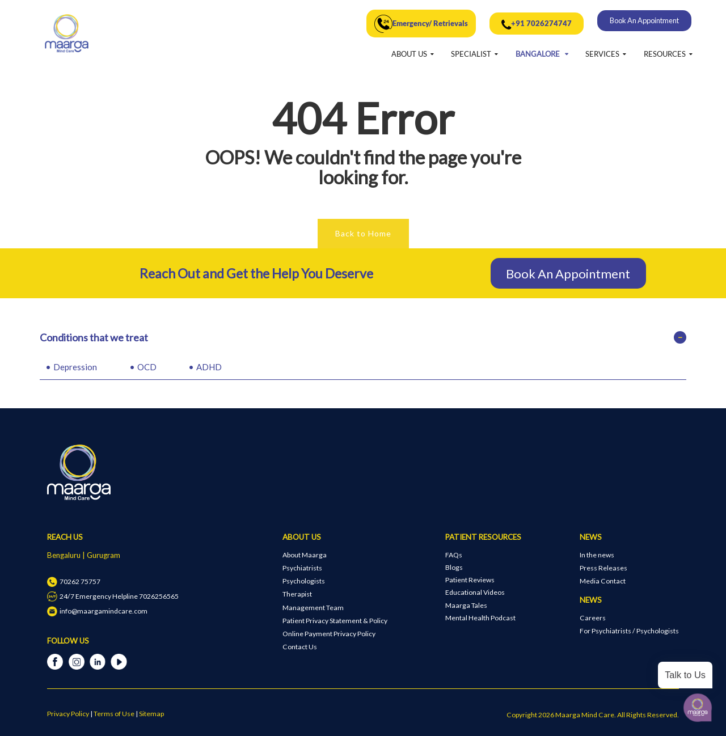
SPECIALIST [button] (471, 53)
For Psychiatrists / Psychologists (629, 631)
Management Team (313, 607)
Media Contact (603, 581)
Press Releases (603, 568)
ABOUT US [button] (409, 53)
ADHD (209, 367)
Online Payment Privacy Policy (328, 633)
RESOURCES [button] (665, 53)
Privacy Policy (68, 713)
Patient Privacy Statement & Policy (334, 620)
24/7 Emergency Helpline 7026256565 (112, 596)
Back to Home (363, 233)
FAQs (453, 555)
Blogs (454, 567)
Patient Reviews (470, 580)
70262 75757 (73, 581)
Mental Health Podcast (480, 618)
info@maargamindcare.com (97, 611)
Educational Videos (475, 592)
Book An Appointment (644, 20)
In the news (597, 555)
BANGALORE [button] (539, 53)
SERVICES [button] (602, 53)
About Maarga (304, 555)
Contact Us (299, 646)
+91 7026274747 (536, 25)
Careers (593, 618)
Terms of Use (114, 713)
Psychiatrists (302, 568)
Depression (75, 367)
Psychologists (303, 581)
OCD (147, 367)
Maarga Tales (466, 605)
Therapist (297, 594)
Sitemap (151, 713)
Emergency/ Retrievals (421, 24)
